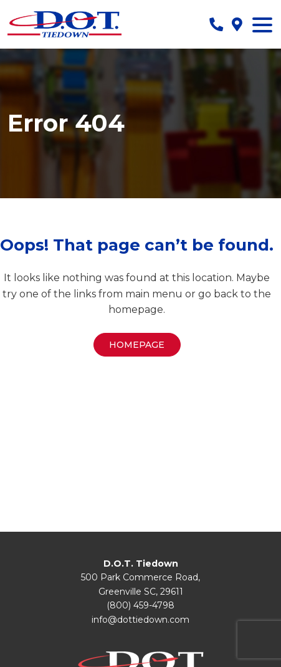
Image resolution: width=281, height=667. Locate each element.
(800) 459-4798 (140, 605)
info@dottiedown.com (140, 619)
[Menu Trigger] (262, 24)
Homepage (136, 344)
